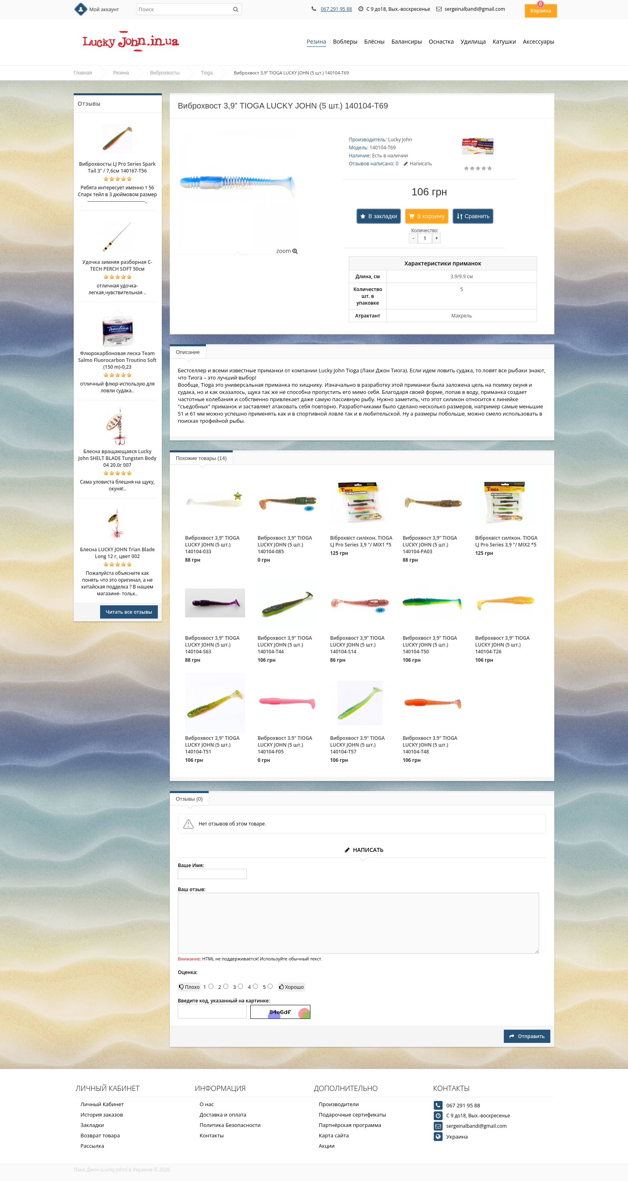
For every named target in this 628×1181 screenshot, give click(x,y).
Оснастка (441, 42)
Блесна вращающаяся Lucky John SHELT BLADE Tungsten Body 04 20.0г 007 (117, 458)
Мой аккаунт (104, 9)
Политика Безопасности (230, 1125)
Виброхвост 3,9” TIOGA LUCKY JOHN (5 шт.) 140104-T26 (502, 645)
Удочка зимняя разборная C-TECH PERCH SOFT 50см (117, 265)
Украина (457, 1136)
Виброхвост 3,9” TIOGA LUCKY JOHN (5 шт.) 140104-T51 (212, 745)
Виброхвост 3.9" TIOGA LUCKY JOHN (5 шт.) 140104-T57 (357, 745)
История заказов (102, 1114)
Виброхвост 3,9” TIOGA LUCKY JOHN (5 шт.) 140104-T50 (430, 645)
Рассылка (92, 1145)
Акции (327, 1145)
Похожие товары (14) (201, 458)
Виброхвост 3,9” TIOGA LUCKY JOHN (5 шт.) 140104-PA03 (430, 544)
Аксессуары (538, 41)
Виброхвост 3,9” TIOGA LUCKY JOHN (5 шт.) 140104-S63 (212, 645)
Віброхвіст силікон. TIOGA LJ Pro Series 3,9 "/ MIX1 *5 (361, 541)
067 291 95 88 (336, 9)
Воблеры (345, 42)
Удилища (473, 42)
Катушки (504, 42)
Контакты (212, 1135)
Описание (188, 352)
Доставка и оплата (223, 1114)
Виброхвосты (165, 73)
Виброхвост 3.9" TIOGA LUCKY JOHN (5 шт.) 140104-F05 (285, 745)
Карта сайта (334, 1135)
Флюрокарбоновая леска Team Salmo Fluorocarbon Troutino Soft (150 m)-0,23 (117, 360)
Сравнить (477, 216)
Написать (418, 163)
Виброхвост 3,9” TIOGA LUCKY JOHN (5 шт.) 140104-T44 (285, 645)
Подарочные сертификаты (352, 1114)
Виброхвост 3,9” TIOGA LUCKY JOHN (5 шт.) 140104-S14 (357, 645)
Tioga (207, 73)
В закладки (382, 216)
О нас (207, 1104)
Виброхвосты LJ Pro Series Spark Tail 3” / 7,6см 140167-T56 (117, 167)
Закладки (92, 1125)
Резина (316, 42)
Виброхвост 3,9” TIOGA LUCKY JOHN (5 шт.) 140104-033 (212, 544)
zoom (287, 251)
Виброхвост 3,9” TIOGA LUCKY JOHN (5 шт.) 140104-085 (285, 544)
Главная (83, 73)
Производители (339, 1104)
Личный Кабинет (102, 1104)
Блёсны (374, 42)
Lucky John (400, 139)
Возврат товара (100, 1135)
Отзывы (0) (189, 799)
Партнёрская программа (350, 1125)
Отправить (527, 1036)
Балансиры (406, 42)
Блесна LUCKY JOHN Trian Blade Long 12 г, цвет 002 (117, 553)
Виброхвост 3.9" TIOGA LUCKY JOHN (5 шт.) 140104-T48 (430, 745)
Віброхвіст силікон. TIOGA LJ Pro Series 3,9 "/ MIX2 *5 (506, 541)
